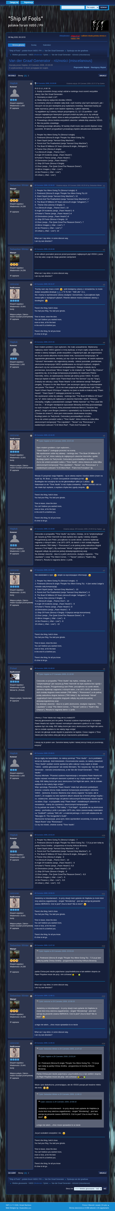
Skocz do (69, 1189)
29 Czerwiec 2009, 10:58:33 (45, 893)
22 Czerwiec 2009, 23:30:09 (46, 83)
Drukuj (103, 76)
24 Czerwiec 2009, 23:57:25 (45, 342)
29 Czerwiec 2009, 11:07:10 (45, 945)
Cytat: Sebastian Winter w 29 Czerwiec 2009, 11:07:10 (60, 1049)
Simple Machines (25, 1205)
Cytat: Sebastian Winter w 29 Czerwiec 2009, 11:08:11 (60, 1094)
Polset (13, 668)
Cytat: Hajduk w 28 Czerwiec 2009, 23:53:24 (56, 951)
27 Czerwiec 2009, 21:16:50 (45, 529)
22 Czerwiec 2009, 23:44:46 (45, 249)
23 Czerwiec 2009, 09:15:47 (45, 284)
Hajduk (14, 83)
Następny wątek (98, 67)
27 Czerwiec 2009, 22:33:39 (45, 570)
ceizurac (14, 284)
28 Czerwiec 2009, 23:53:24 (45, 835)
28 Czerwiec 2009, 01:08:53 (45, 668)
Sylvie (45, 55)
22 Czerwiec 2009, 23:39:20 (45, 185)
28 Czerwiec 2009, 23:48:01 (45, 753)
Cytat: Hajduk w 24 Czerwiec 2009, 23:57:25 (56, 441)
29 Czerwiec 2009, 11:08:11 (45, 995)
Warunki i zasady (94, 1205)
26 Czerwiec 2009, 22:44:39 (45, 435)
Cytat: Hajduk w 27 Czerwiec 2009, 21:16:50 (56, 674)
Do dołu (12, 76)
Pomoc (84, 1205)
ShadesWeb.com (25, 1208)
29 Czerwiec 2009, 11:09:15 (45, 1043)
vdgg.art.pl (75, 36)
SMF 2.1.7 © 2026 (12, 1205)
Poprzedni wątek (81, 67)
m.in (58, 292)
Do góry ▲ (105, 1205)
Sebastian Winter (19, 185)
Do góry (12, 1173)
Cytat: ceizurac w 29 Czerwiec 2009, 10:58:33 (57, 1002)
